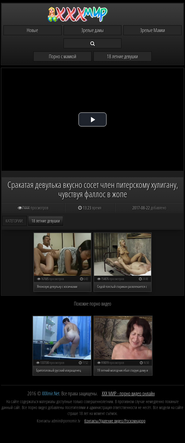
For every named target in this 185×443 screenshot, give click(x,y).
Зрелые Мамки (152, 30)
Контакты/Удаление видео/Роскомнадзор (114, 421)
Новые (32, 30)
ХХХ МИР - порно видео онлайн (128, 393)
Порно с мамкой (62, 56)
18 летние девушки (122, 56)
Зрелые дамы (92, 30)
